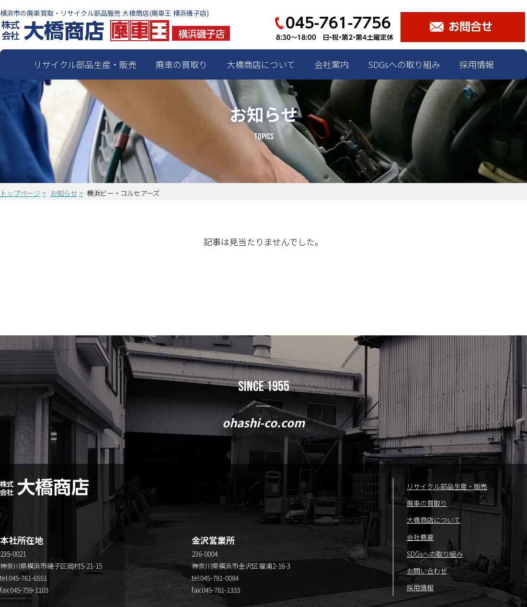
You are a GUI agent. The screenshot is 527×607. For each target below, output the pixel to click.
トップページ (20, 193)
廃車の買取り (181, 64)
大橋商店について (261, 64)
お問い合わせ (427, 570)
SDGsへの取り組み (404, 64)
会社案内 (331, 64)
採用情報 (476, 64)
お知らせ (63, 193)
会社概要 (420, 537)
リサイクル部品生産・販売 (85, 64)
